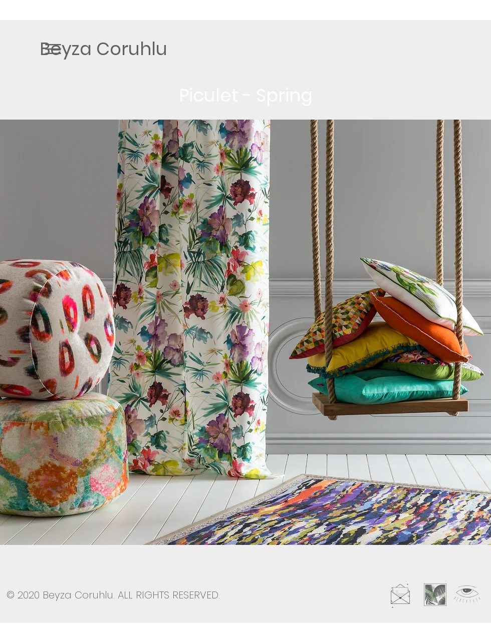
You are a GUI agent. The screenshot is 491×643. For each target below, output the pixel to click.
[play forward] (478, 332)
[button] (53, 49)
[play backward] (12, 332)
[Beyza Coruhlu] (103, 49)
